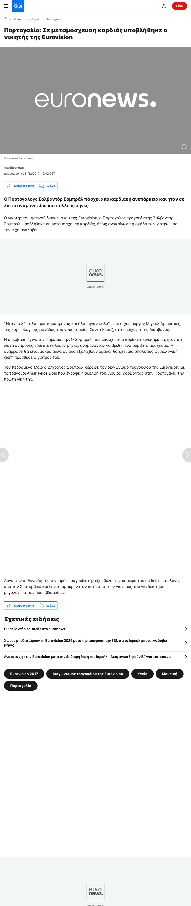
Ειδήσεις (18, 19)
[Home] (5, 19)
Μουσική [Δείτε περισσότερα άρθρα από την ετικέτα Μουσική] (169, 674)
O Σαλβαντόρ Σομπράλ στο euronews (34, 629)
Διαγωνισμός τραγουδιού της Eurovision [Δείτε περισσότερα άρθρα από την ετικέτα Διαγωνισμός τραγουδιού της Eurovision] (87, 674)
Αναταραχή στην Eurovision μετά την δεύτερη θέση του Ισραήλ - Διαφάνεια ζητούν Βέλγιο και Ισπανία (88, 656)
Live (179, 6)
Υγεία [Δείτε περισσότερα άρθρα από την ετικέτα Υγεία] (142, 674)
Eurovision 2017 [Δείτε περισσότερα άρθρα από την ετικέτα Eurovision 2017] (24, 674)
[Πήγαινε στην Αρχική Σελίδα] (18, 6)
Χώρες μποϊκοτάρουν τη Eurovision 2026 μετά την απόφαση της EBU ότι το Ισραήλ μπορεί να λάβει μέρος (85, 642)
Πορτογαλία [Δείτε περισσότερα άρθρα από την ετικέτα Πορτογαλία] (20, 685)
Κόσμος (35, 19)
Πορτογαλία (54, 19)
